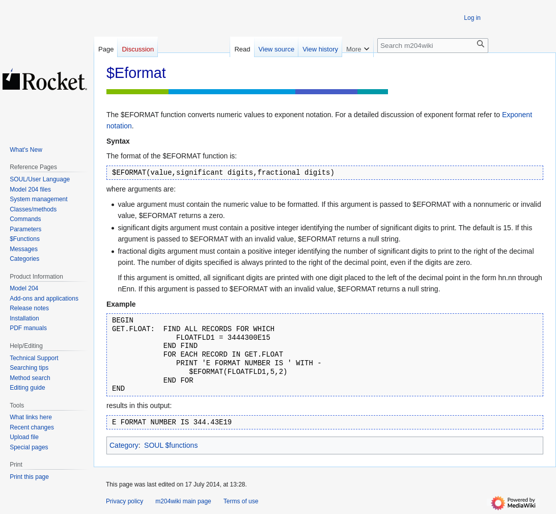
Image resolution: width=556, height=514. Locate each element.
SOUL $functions (171, 445)
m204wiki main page (183, 501)
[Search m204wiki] (432, 45)
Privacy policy (124, 501)
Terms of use (241, 501)
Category (123, 445)
